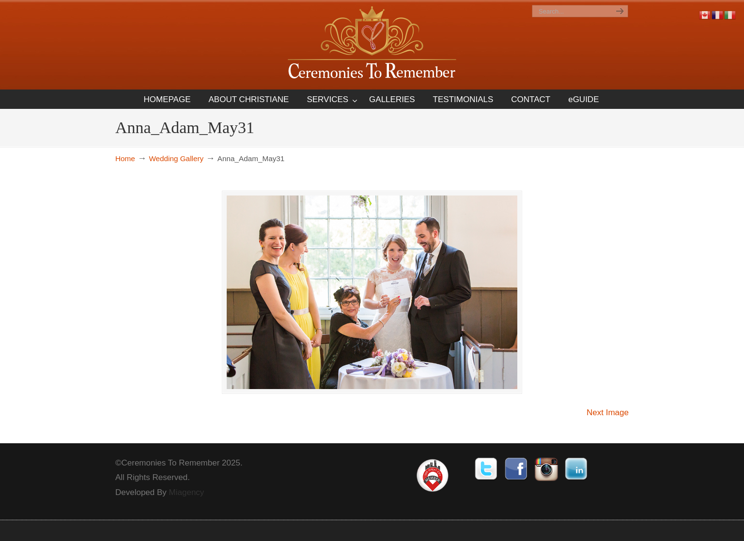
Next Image (608, 412)
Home (125, 158)
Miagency (186, 492)
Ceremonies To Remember (372, 44)
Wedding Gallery (176, 158)
